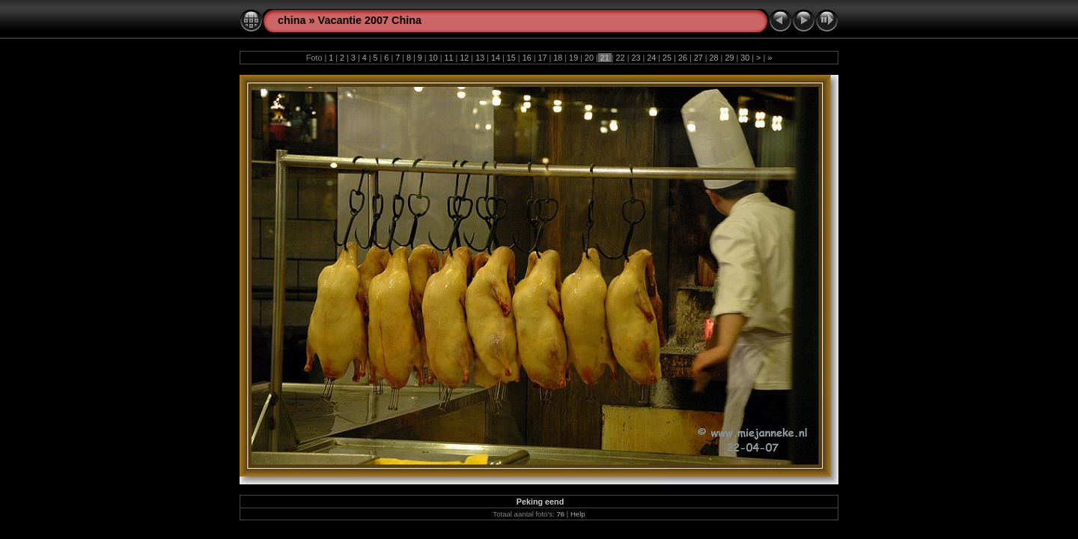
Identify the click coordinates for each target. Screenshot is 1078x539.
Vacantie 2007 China (369, 20)
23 (635, 57)
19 (573, 57)
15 (511, 57)
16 (527, 57)
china (292, 20)
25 (667, 57)
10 (433, 57)
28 (714, 57)
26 (682, 57)
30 (745, 57)
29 (729, 57)
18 (557, 57)
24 (651, 57)
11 (449, 57)
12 (464, 57)
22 (620, 57)
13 (480, 57)
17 (542, 57)
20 (589, 57)
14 (495, 57)
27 (698, 57)
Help (577, 514)
